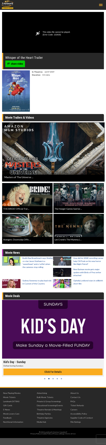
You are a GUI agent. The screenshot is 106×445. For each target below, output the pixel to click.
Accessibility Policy (78, 414)
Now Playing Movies (12, 393)
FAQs (72, 401)
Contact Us (75, 397)
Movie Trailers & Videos (19, 117)
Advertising (42, 393)
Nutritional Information (13, 422)
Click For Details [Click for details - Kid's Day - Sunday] (53, 371)
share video (15, 63)
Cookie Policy (47, 434)
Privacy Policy (35, 434)
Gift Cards (7, 405)
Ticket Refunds (77, 405)
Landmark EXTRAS (11, 401)
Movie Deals (12, 296)
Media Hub (41, 422)
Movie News (12, 252)
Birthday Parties (44, 414)
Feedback (7, 418)
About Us (74, 393)
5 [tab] (61, 378)
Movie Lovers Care (11, 414)
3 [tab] (53, 378)
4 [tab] (57, 378)
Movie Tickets (9, 397)
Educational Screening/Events (50, 405)
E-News (6, 409)
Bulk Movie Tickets (45, 397)
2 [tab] (49, 378)
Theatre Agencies (45, 418)
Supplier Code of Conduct (81, 418)
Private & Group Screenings (49, 401)
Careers (73, 409)
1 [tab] (44, 378)
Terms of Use (71, 434)
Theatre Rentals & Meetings (49, 409)
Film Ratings (75, 422)
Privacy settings (58, 434)
